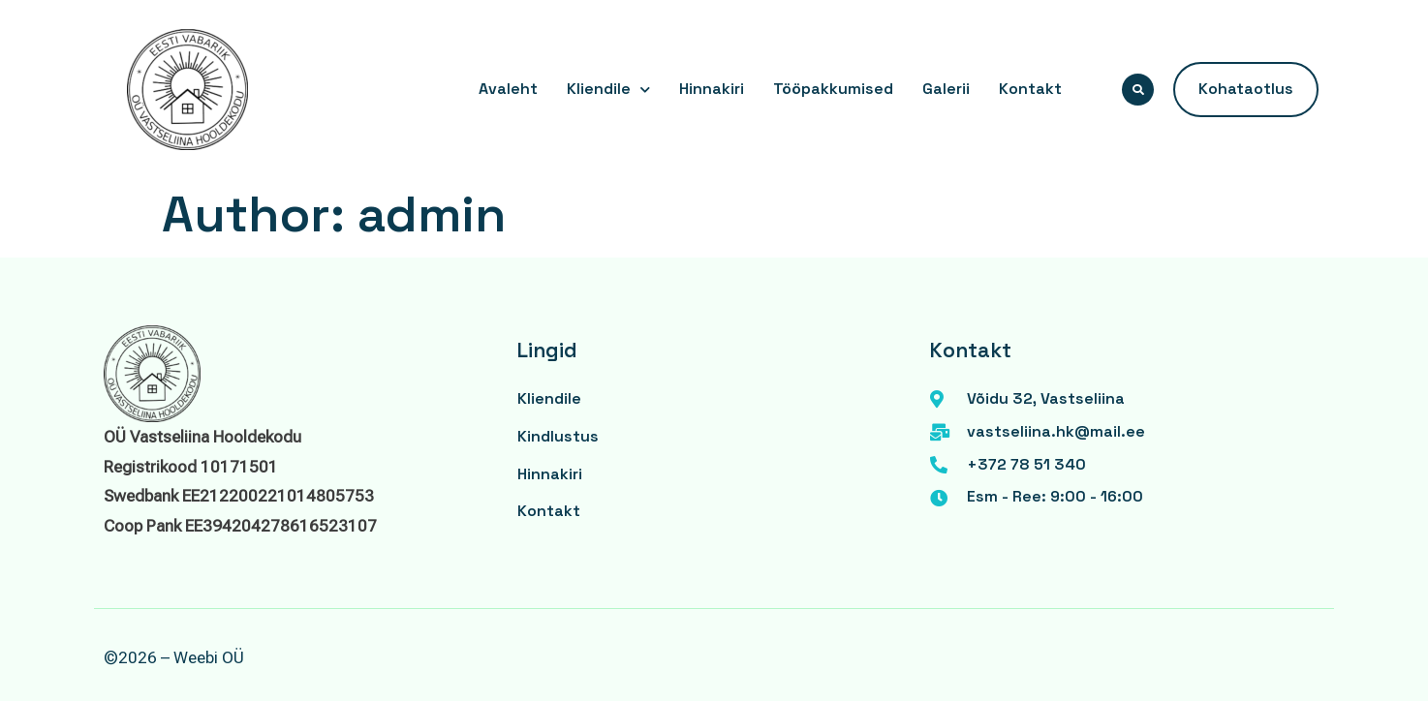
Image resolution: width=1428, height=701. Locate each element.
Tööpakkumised (833, 88)
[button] (1138, 90)
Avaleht (508, 88)
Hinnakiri (711, 88)
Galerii (946, 88)
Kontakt (1030, 88)
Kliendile (608, 90)
